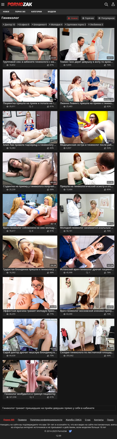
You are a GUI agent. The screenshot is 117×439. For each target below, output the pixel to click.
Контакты (99, 419)
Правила (22, 419)
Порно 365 (20, 11)
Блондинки (39, 24)
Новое (6, 11)
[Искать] (106, 4)
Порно (110, 419)
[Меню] (3, 4)
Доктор (9, 24)
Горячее (88, 18)
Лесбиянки (95, 24)
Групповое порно (75, 24)
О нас (88, 419)
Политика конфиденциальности (46, 419)
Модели (52, 11)
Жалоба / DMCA (73, 419)
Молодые (55, 24)
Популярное (106, 18)
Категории (36, 11)
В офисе (23, 24)
